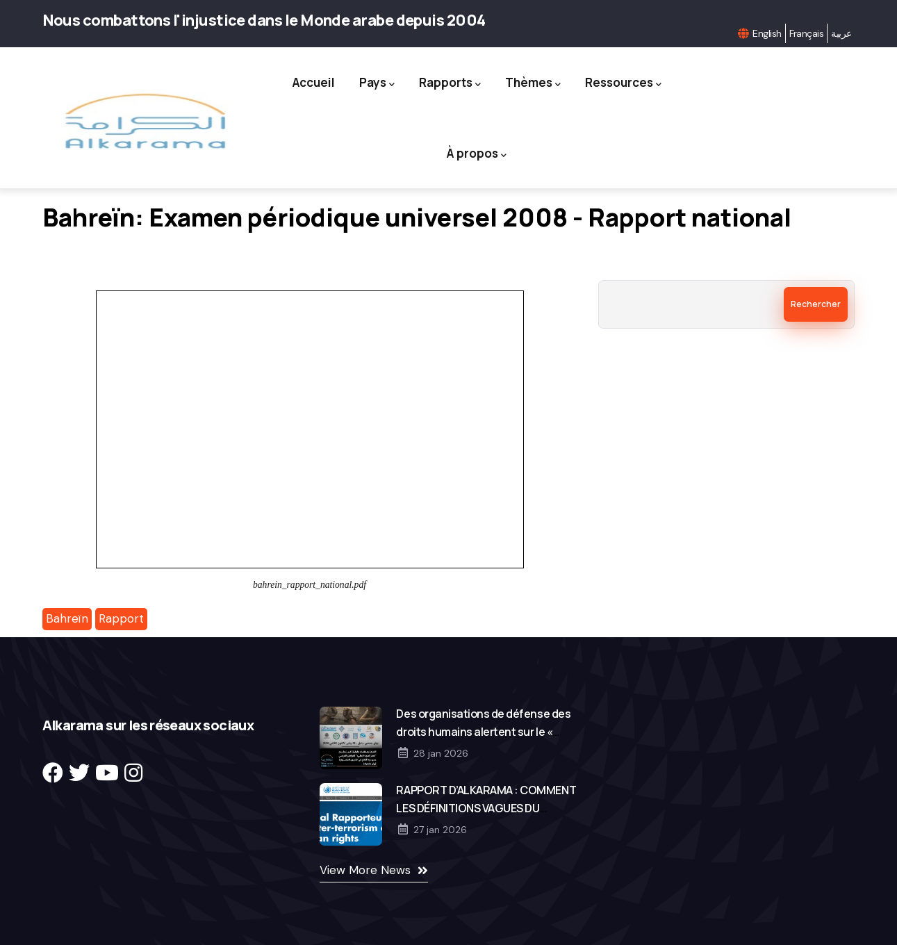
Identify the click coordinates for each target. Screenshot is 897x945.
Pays (377, 83)
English (766, 33)
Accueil (314, 82)
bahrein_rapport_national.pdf (309, 585)
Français (806, 33)
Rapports (450, 83)
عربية (841, 33)
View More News (365, 870)
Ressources (623, 83)
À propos (477, 154)
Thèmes (533, 83)
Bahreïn (67, 618)
